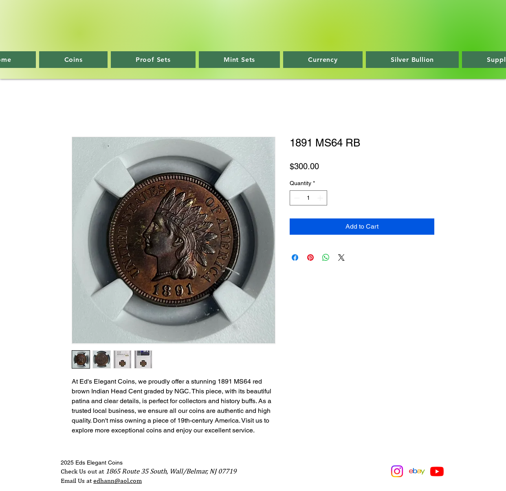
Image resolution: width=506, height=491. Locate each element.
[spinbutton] (308, 198)
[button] (73, 59)
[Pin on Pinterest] (310, 257)
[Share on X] (341, 257)
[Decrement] (296, 198)
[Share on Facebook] (295, 257)
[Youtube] (437, 471)
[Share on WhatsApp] (326, 257)
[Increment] (321, 198)
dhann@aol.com (119, 480)
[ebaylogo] (417, 471)
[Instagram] (397, 471)
